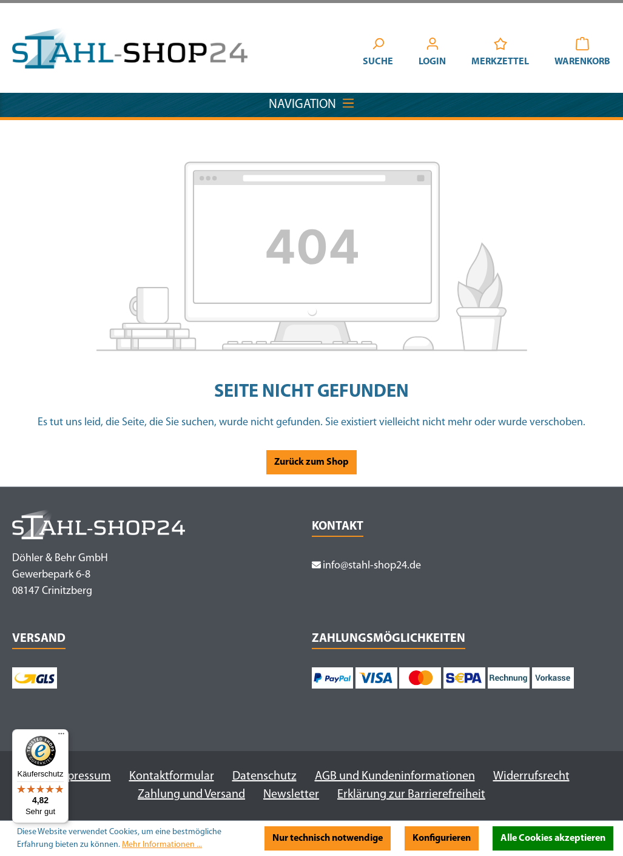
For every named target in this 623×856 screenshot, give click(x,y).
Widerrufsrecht (531, 776)
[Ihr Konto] (432, 53)
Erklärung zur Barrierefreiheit (411, 795)
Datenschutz (264, 776)
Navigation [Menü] (312, 102)
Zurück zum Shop (311, 462)
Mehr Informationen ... (162, 844)
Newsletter (291, 795)
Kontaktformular (171, 776)
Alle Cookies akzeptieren (552, 838)
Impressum (82, 776)
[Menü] (61, 736)
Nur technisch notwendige (327, 838)
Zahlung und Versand (191, 795)
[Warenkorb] (582, 53)
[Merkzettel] (500, 53)
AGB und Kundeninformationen (395, 776)
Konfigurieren (442, 838)
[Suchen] (378, 53)
